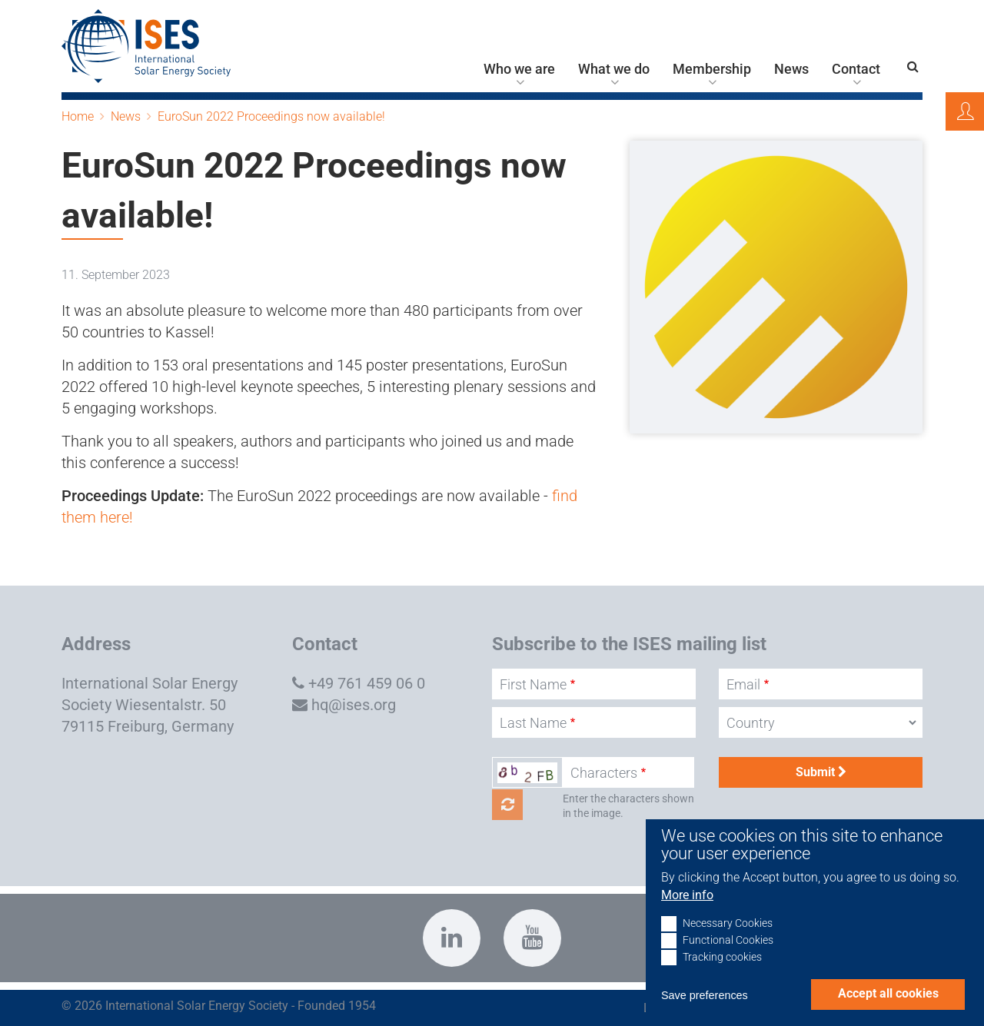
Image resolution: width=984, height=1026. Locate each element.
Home (78, 116)
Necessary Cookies (728, 942)
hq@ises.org (353, 705)
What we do (614, 69)
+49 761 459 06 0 (366, 683)
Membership (712, 69)
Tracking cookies (722, 976)
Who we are (519, 69)
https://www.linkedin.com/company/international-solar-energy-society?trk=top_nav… (451, 938)
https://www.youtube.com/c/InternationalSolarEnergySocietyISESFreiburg (532, 938)
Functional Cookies (728, 959)
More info (687, 913)
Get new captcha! (507, 804)
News (791, 69)
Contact (856, 69)
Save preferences (704, 1014)
